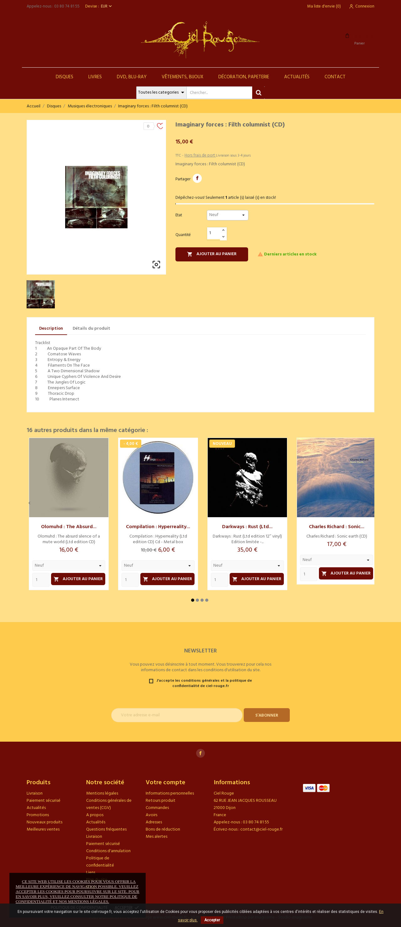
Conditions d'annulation (108, 851)
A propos (94, 815)
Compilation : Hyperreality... (158, 527)
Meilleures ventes (43, 829)
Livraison (35, 793)
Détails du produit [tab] (91, 328)
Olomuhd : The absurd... (68, 527)
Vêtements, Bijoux (182, 77)
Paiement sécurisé (43, 800)
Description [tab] (51, 328)
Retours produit (160, 800)
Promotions (38, 815)
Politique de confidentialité (100, 862)
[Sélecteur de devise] (107, 6)
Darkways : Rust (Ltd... (247, 527)
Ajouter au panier (212, 254)
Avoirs (151, 815)
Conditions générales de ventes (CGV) (109, 804)
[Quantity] (40, 580)
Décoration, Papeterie (243, 77)
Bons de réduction (163, 829)
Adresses (154, 822)
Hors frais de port (200, 155)
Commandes (157, 807)
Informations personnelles (170, 793)
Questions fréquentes (106, 829)
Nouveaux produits (44, 822)
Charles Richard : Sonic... (336, 527)
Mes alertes (156, 836)
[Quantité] (213, 233)
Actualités (297, 77)
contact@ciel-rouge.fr (261, 829)
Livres (95, 77)
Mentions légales (102, 793)
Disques (64, 77)
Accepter (212, 920)
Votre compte (165, 783)
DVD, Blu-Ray (132, 77)
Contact (335, 77)
